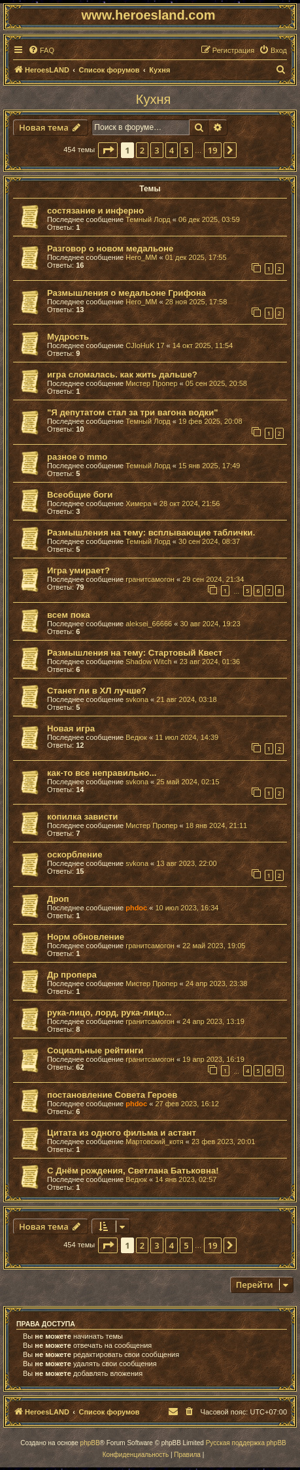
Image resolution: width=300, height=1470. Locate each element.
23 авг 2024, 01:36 (210, 661)
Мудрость (68, 337)
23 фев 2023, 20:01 (223, 1141)
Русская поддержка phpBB (246, 1442)
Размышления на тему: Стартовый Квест (134, 653)
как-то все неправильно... (101, 773)
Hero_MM (141, 257)
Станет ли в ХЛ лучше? (96, 690)
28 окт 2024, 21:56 (189, 503)
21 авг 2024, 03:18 (186, 699)
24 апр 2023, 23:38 (217, 983)
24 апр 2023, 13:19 (213, 1021)
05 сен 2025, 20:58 (216, 383)
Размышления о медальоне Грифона (126, 293)
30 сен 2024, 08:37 (209, 541)
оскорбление (75, 854)
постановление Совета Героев (112, 1095)
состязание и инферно (95, 211)
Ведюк (136, 737)
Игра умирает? (78, 570)
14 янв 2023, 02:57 (185, 1179)
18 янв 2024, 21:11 (216, 825)
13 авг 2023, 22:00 (186, 863)
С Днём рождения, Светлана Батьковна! (133, 1170)
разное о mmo (77, 457)
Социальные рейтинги (95, 1050)
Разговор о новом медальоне (110, 248)
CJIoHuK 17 (144, 345)
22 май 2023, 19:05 (213, 946)
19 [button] (213, 150)
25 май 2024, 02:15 (187, 782)
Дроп (58, 899)
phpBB (90, 1442)
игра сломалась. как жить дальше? (122, 374)
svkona (136, 699)
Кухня (153, 99)
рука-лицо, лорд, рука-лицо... (109, 1012)
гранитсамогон (150, 579)
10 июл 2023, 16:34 (186, 908)
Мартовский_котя (154, 1141)
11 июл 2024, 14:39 (186, 737)
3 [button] (156, 150)
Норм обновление (85, 937)
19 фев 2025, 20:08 (210, 421)
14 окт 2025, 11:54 (203, 345)
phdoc (136, 908)
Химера (138, 503)
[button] (108, 150)
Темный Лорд (148, 219)
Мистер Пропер (151, 383)
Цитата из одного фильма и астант (121, 1133)
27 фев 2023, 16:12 (186, 1104)
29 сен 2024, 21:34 (213, 579)
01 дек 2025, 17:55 (196, 257)
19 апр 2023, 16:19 (213, 1059)
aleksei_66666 (148, 624)
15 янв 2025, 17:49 (209, 466)
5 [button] (186, 150)
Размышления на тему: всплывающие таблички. (151, 532)
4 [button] (171, 150)
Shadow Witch (148, 661)
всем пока (68, 615)
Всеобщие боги (79, 495)
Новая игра (71, 728)
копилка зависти (82, 817)
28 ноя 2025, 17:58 (196, 302)
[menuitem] (41, 50)
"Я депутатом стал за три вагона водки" (132, 412)
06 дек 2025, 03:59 (209, 219)
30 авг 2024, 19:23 (210, 624)
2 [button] (142, 150)
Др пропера (72, 975)
